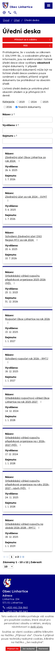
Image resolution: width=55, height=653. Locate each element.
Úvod (6, 20)
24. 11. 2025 (11, 497)
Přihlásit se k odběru (32, 39)
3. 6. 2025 (10, 209)
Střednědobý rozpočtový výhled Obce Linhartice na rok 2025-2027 (27, 399)
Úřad (17, 20)
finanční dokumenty (29, 106)
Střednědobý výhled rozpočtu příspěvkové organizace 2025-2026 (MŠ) (25, 279)
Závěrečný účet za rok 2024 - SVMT (26, 198)
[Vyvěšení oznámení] (27, 130)
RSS (37, 45)
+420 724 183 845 (17, 611)
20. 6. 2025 (11, 249)
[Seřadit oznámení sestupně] (14, 115)
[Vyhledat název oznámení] (27, 119)
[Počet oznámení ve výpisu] (8, 566)
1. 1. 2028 (10, 420)
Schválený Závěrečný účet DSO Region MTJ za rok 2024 (23, 238)
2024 (34, 101)
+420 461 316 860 (17, 607)
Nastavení (43, 649)
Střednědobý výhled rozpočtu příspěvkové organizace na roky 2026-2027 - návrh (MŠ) (27, 484)
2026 (9, 106)
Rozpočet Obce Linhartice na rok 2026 (27, 320)
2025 (45, 101)
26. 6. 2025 (11, 170)
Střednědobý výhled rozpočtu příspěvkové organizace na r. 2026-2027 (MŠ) (25, 441)
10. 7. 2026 (11, 258)
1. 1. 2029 (10, 545)
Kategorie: (8, 101)
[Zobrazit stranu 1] (11, 556)
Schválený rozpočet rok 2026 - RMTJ (26, 360)
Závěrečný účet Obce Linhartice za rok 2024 (25, 159)
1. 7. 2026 (10, 179)
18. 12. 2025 (11, 371)
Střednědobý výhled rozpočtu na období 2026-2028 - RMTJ (24, 525)
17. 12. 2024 (11, 454)
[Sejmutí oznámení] (27, 141)
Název (7, 114)
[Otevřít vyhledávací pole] (15, 12)
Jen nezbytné (28, 649)
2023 (22, 101)
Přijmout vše (12, 649)
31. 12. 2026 (11, 301)
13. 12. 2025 (11, 331)
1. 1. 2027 (10, 341)
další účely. (36, 626)
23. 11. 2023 (11, 292)
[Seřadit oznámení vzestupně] (14, 113)
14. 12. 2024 (11, 410)
